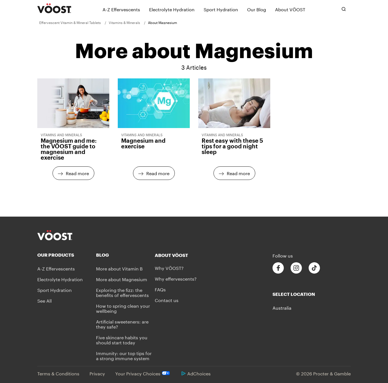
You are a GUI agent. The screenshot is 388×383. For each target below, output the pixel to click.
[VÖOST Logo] (54, 8)
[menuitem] (72, 22)
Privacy (97, 373)
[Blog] (125, 255)
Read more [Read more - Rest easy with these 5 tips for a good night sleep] (238, 172)
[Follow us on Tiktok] (314, 268)
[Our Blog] (257, 9)
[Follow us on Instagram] (296, 268)
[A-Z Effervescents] (121, 9)
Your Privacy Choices (143, 373)
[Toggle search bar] (344, 9)
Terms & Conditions (58, 373)
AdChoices (196, 373)
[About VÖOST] (290, 9)
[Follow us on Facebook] (278, 268)
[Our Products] (66, 255)
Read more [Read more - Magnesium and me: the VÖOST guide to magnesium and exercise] (77, 172)
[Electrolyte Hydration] (172, 9)
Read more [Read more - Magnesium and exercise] (157, 172)
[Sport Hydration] (221, 9)
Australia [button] (282, 307)
